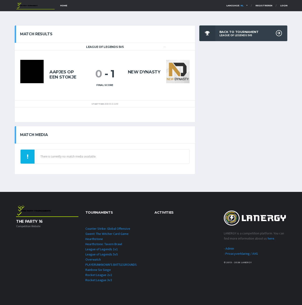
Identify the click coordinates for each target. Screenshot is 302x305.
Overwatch (93, 259)
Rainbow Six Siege (98, 270)
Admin (229, 248)
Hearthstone (94, 239)
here (271, 238)
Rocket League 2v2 (98, 275)
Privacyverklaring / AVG (241, 253)
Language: (234, 5)
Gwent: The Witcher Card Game (107, 234)
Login (284, 5)
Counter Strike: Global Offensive (107, 228)
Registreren (264, 5)
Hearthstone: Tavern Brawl (103, 244)
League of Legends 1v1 (101, 249)
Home (63, 5)
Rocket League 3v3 (98, 280)
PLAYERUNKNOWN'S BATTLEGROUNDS (111, 264)
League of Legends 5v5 (101, 254)
